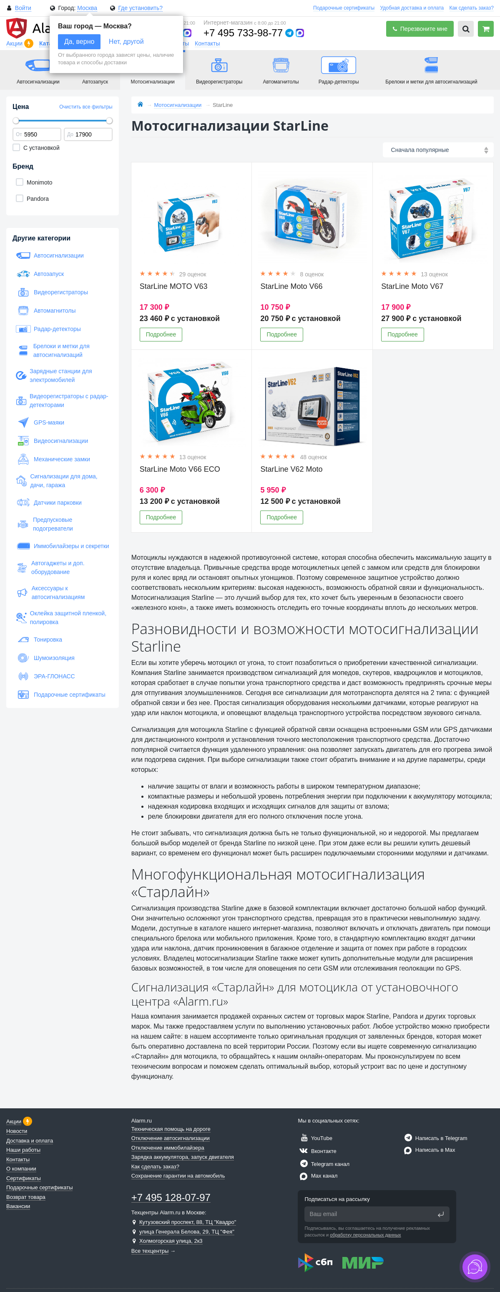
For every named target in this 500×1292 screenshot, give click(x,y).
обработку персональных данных (365, 1234)
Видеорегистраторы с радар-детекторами (62, 400)
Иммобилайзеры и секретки (62, 546)
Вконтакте (317, 1151)
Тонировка (39, 639)
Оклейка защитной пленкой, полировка (61, 617)
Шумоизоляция (45, 657)
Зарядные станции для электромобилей (54, 375)
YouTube (315, 1138)
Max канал (317, 1176)
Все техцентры (150, 1251)
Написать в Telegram (434, 1138)
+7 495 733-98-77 (243, 32)
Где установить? (140, 8)
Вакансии (18, 1206)
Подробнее (161, 334)
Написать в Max (428, 1150)
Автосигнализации (50, 255)
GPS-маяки (40, 422)
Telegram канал (323, 1164)
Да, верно (79, 41)
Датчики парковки (49, 502)
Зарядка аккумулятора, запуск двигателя (182, 1157)
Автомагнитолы (46, 310)
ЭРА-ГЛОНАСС (45, 676)
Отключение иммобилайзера (167, 1148)
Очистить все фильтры (86, 107)
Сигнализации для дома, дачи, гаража (57, 480)
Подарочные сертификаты (343, 8)
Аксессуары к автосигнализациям (50, 592)
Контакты (207, 43)
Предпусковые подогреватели (44, 524)
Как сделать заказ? (472, 8)
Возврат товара (25, 1197)
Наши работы (23, 1150)
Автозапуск (40, 273)
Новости (16, 1131)
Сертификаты (23, 1178)
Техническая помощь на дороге (171, 1129)
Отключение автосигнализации (170, 1138)
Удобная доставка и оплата (412, 8)
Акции (15, 43)
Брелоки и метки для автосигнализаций (53, 350)
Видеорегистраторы (52, 292)
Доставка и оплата (29, 1141)
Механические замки (53, 459)
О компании (21, 1169)
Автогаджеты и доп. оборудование (50, 567)
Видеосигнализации (52, 440)
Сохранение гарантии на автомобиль (178, 1176)
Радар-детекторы (48, 329)
